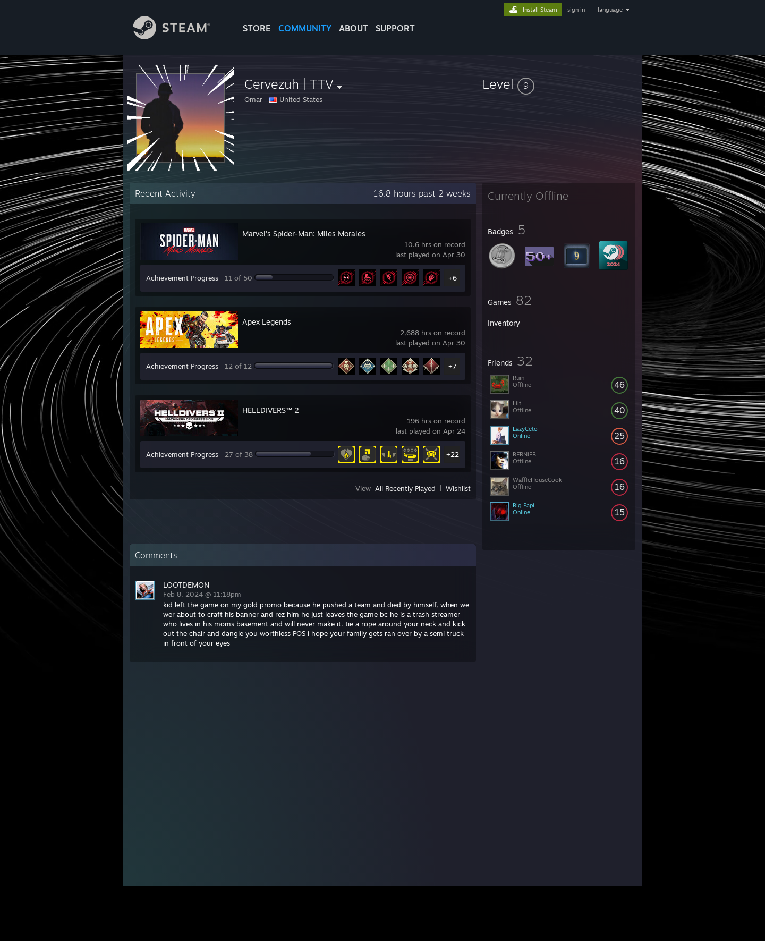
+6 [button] (452, 278)
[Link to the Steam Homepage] (179, 36)
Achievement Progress (182, 278)
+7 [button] (452, 366)
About (353, 28)
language (610, 9)
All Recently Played (405, 488)
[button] (558, 84)
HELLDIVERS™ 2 (270, 409)
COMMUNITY (305, 28)
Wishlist (458, 488)
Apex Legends (266, 321)
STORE (257, 28)
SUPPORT (395, 28)
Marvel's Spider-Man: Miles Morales (304, 233)
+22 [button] (452, 454)
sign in (576, 9)
